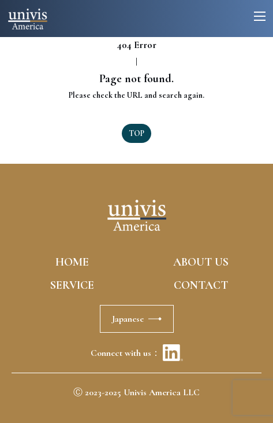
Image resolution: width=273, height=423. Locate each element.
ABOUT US (201, 262)
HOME (72, 262)
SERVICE (72, 285)
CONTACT (201, 285)
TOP (136, 133)
